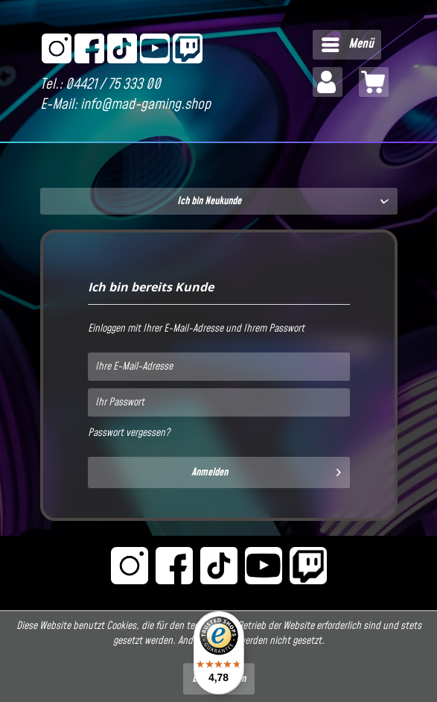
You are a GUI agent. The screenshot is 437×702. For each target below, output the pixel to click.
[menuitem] (347, 45)
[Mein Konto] (327, 82)
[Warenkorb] (374, 82)
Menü (348, 43)
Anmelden (266, 470)
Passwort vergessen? (129, 433)
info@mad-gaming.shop (145, 105)
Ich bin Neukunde (209, 201)
